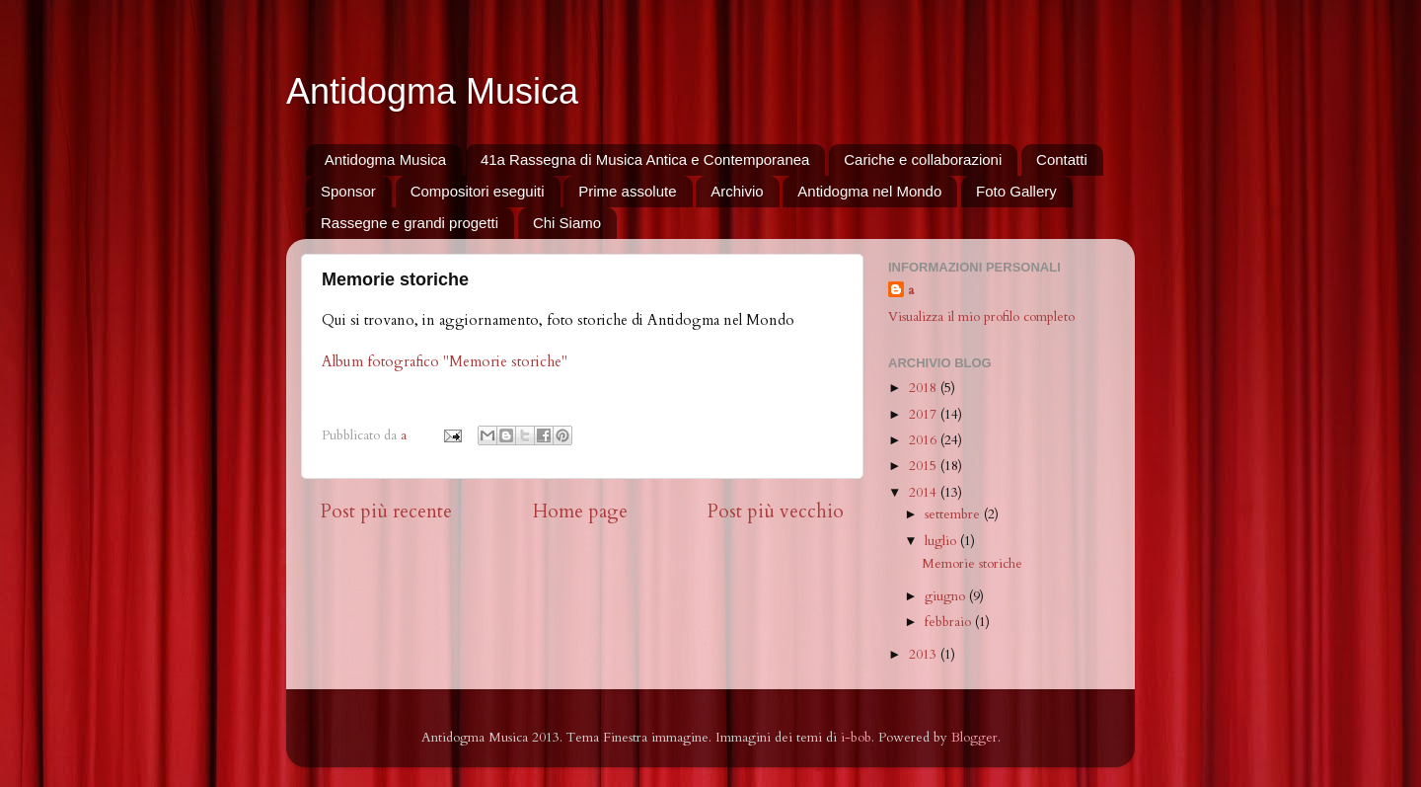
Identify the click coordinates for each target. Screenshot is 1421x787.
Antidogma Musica (432, 91)
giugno (947, 596)
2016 (924, 440)
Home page (580, 511)
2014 (924, 493)
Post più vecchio (776, 511)
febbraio (950, 622)
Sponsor (348, 191)
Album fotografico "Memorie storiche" (444, 361)
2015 (924, 466)
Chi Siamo (567, 222)
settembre (954, 514)
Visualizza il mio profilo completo (981, 317)
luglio (942, 541)
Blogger (974, 738)
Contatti (1061, 159)
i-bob (856, 738)
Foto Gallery (1016, 191)
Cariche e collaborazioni (923, 159)
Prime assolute (627, 191)
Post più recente (386, 511)
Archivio (736, 191)
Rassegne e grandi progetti (409, 222)
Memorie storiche (972, 564)
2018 (924, 388)
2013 (924, 655)
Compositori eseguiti (478, 191)
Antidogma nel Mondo (869, 191)
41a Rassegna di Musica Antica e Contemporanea (645, 159)
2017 (924, 415)
